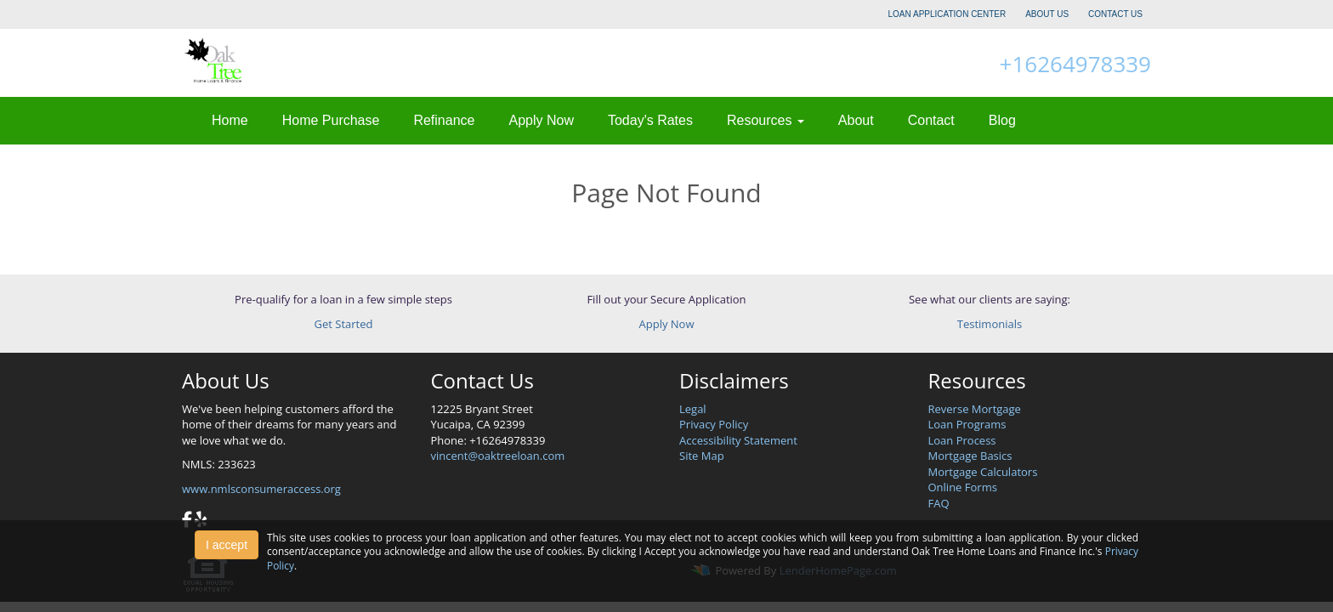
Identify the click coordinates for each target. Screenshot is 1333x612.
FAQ (939, 503)
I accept (226, 545)
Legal (692, 408)
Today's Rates (650, 120)
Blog (1002, 120)
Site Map (701, 455)
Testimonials (989, 324)
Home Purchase (331, 120)
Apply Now (540, 120)
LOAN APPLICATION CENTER (947, 14)
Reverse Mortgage (974, 408)
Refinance (443, 120)
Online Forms (962, 487)
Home (230, 120)
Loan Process (962, 440)
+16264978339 (1075, 63)
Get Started (344, 324)
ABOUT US (1047, 14)
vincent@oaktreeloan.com (498, 455)
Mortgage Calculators (983, 471)
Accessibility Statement (738, 440)
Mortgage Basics (970, 455)
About (856, 120)
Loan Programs (967, 424)
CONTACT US (1115, 14)
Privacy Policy (713, 424)
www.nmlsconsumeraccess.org (261, 488)
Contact (931, 120)
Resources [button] (765, 120)
